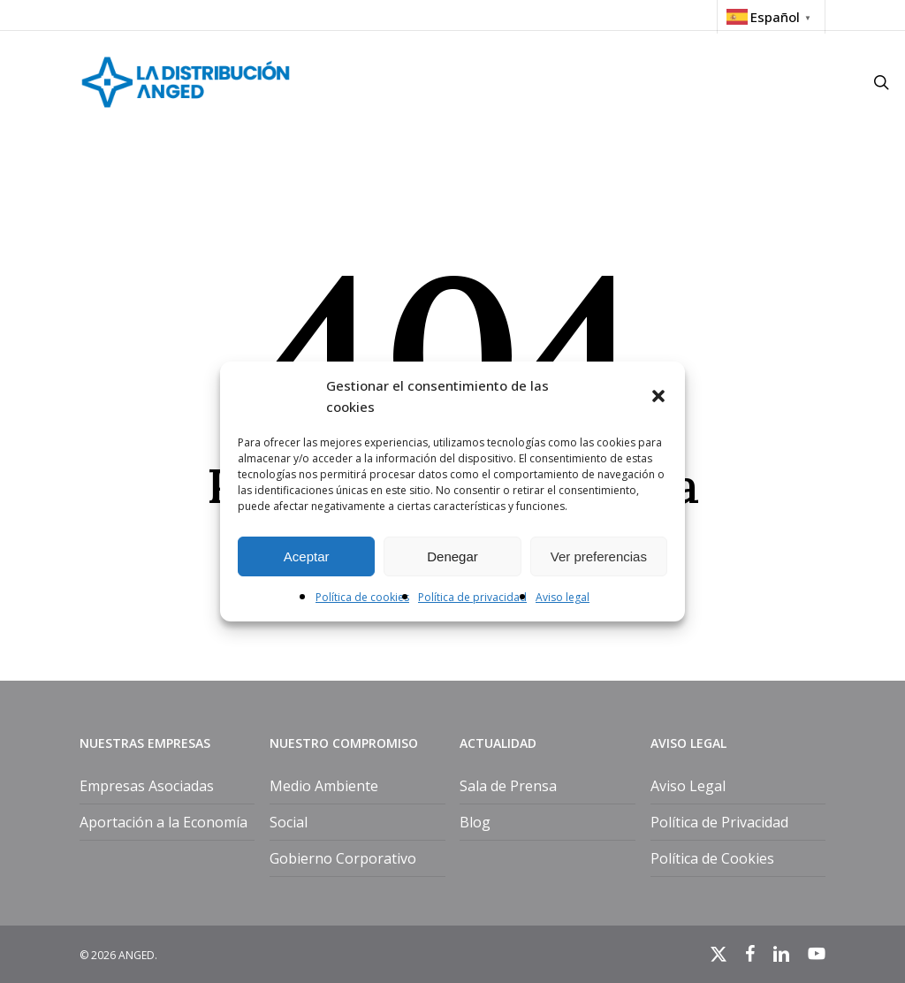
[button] (658, 396)
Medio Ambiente (324, 786)
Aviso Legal (688, 786)
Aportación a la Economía (163, 822)
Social (289, 822)
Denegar (452, 556)
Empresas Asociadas (147, 786)
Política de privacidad (472, 597)
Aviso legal (562, 597)
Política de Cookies (712, 858)
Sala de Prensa (508, 786)
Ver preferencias (599, 556)
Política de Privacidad (719, 822)
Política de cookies (362, 597)
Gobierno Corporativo (343, 858)
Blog (475, 822)
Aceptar (307, 556)
